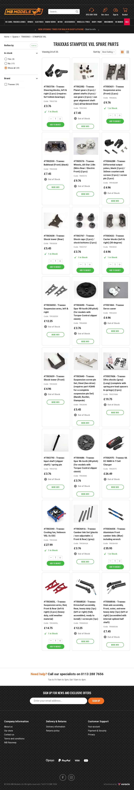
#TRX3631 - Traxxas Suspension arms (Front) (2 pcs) (113, 90)
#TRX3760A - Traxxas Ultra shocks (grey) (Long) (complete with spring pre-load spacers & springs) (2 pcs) (115, 383)
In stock (8, 53)
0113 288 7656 (92, 683)
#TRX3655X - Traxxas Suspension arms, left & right (56, 308)
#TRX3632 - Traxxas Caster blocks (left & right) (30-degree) (114, 239)
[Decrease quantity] (51, 119)
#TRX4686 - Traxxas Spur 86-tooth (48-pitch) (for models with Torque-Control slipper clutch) (86, 465)
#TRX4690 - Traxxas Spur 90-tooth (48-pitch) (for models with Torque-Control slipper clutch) (86, 312)
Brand (7, 78)
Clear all (34, 46)
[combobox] (108, 52)
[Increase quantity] (60, 119)
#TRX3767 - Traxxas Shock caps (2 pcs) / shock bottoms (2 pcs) (85, 239)
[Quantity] (55, 119)
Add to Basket (55, 124)
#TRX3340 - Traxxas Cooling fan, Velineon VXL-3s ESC (55, 532)
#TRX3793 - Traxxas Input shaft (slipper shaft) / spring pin (54, 461)
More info (85, 126)
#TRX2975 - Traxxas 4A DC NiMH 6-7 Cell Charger (115, 461)
